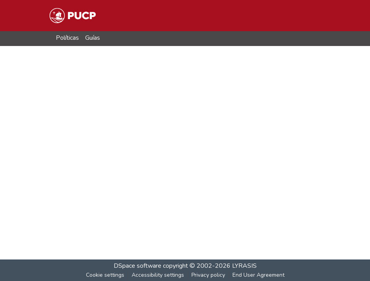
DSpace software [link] (137, 266)
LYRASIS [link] (244, 266)
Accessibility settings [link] (158, 275)
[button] (72, 15)
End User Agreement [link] (258, 275)
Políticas (67, 38)
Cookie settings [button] (105, 275)
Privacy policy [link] (208, 275)
